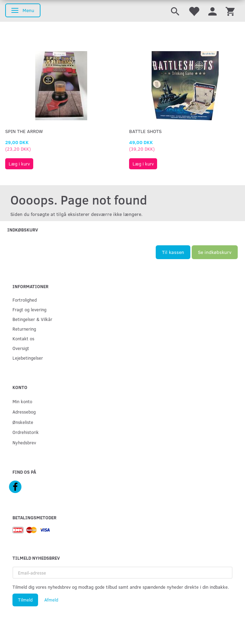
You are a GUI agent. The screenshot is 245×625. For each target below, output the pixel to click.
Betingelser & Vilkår (32, 319)
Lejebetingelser (27, 358)
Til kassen (173, 252)
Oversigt (20, 348)
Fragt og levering (29, 309)
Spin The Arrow (24, 131)
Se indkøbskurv (215, 252)
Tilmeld (25, 600)
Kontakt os (23, 338)
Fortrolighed (24, 300)
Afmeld (51, 600)
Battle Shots (145, 131)
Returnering (24, 329)
